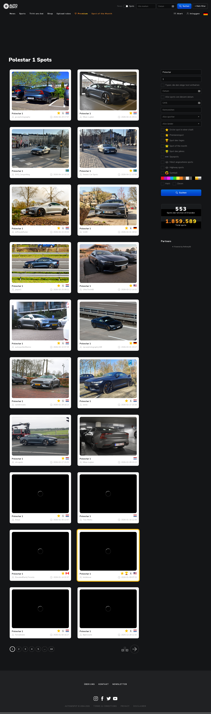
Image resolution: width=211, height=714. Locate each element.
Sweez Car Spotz (90, 174)
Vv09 (85, 232)
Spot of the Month (102, 13)
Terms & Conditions (105, 706)
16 (51, 649)
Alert (178, 13)
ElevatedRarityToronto (24, 577)
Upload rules (64, 13)
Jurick (85, 404)
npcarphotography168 (92, 347)
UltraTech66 (88, 289)
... (44, 649)
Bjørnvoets (87, 635)
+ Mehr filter (200, 6)
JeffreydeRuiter (21, 232)
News (119, 6)
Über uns (89, 684)
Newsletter (119, 684)
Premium (81, 13)
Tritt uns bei (36, 13)
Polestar (16, 113)
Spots (131, 6)
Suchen (184, 6)
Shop (50, 13)
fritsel (17, 519)
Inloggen (193, 13)
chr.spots (19, 462)
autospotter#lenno (23, 347)
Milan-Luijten (88, 117)
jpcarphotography (22, 117)
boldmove (87, 577)
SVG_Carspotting (22, 174)
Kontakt (104, 684)
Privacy (125, 706)
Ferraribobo (20, 635)
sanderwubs (20, 404)
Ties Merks (87, 519)
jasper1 (18, 289)
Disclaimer (139, 706)
